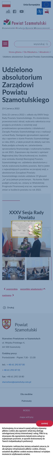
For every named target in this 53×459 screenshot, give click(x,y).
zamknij (44, 423)
